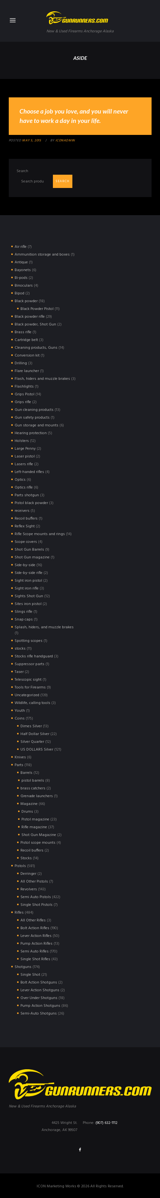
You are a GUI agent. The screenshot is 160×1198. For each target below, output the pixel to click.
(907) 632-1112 (106, 1123)
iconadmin (65, 140)
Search (22, 171)
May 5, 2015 (31, 140)
